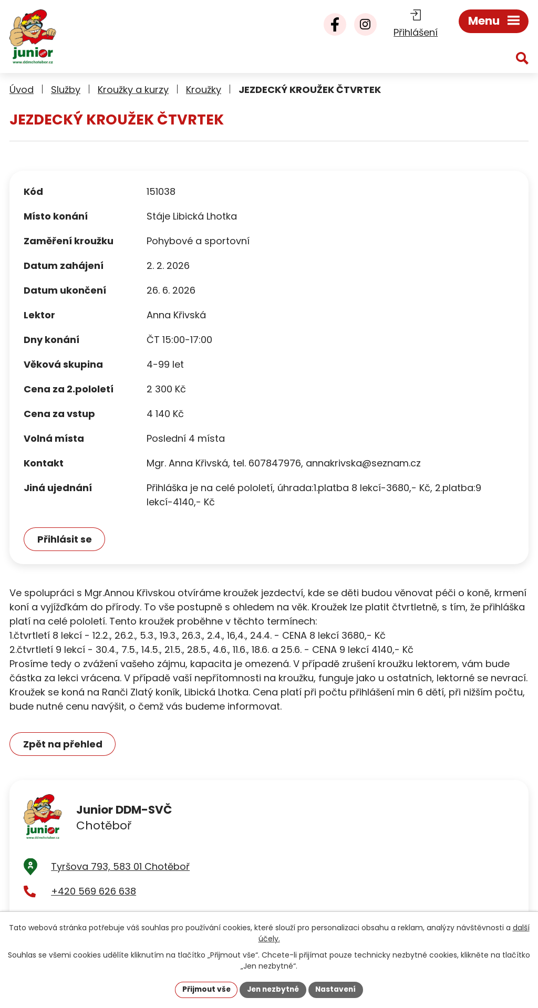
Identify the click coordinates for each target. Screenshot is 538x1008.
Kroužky (203, 89)
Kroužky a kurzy (133, 89)
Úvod (21, 89)
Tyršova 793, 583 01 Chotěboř (120, 869)
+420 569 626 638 (93, 893)
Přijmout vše (204, 989)
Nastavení (338, 989)
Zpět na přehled (63, 744)
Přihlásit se (65, 539)
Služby (65, 89)
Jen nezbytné (273, 989)
